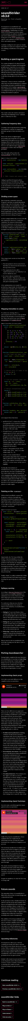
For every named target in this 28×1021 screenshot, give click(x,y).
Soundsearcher (20, 37)
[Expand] (25, 2)
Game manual (6, 1013)
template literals (16, 320)
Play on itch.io (6, 1005)
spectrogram (21, 87)
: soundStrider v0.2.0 (11, 989)
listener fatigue (22, 929)
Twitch (13, 35)
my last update (5, 30)
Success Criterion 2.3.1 (15, 592)
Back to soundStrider (8, 1002)
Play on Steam (6, 1009)
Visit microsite (6, 1017)
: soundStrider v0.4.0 (9, 985)
